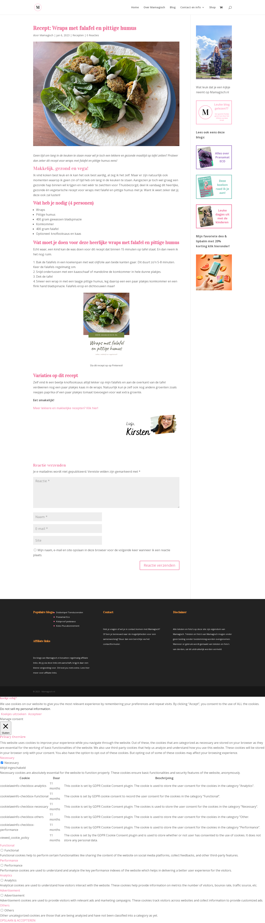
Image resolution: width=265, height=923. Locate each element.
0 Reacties (93, 35)
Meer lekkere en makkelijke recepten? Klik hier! (65, 408)
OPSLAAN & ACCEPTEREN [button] (18, 920)
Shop (212, 7)
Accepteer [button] (35, 714)
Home (135, 7)
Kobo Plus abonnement (67, 625)
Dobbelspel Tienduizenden (69, 612)
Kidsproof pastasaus (66, 621)
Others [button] (5, 905)
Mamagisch (46, 35)
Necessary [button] (7, 758)
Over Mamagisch (154, 7)
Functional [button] (7, 845)
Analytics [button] (6, 875)
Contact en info (190, 7)
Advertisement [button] (10, 890)
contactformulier (111, 644)
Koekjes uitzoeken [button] (13, 714)
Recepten (78, 35)
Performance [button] (9, 860)
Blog (173, 7)
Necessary (11, 763)
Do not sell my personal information (25, 709)
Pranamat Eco (63, 617)
